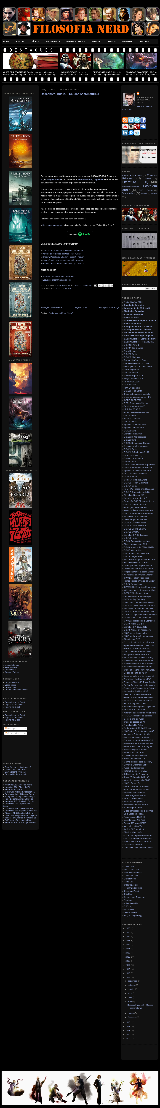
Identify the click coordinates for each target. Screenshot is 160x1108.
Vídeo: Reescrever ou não (136, 412)
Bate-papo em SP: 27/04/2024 (138, 326)
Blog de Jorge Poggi (133, 915)
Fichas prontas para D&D (135, 544)
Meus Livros (53, 41)
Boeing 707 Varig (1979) (135, 823)
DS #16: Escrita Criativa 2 (134, 504)
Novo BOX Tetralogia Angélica (138, 335)
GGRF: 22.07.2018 (132, 400)
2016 (128, 969)
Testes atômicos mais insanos (137, 841)
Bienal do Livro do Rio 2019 (136, 363)
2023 (128, 940)
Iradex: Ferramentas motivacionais (20, 818)
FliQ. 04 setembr (131, 388)
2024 (128, 936)
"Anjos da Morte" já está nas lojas (139, 572)
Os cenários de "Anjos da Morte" (139, 568)
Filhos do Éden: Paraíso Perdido (138, 510)
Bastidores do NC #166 (134, 820)
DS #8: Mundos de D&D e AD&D (139, 547)
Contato (144, 41)
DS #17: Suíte (130, 486)
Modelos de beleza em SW (136, 805)
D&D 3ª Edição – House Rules (138, 838)
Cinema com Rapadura (134, 897)
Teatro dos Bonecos (133, 872)
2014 (128, 977)
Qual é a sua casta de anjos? (18, 767)
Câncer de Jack (131, 875)
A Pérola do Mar (131, 903)
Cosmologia (10, 670)
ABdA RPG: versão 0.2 (134, 758)
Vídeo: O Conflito (132, 418)
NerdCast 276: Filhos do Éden (18, 787)
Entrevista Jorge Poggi (134, 801)
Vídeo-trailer (10, 685)
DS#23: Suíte (130, 431)
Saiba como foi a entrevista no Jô (139, 676)
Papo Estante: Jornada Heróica (19, 799)
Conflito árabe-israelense (135, 755)
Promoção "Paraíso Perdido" (137, 507)
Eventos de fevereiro (133, 458)
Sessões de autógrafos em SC (138, 667)
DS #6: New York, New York (136, 553)
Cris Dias (128, 894)
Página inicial (81, 307)
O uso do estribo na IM (134, 722)
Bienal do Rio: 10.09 (133, 434)
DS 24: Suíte (130, 415)
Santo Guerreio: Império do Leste (140, 320)
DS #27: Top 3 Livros (133, 348)
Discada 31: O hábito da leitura (19, 813)
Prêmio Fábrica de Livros (16, 689)
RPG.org (128, 906)
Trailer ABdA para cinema (135, 709)
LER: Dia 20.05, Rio (133, 409)
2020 (128, 953)
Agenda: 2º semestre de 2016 (137, 470)
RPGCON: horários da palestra (138, 716)
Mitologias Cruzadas (134, 311)
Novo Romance (131, 351)
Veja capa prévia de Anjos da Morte (140, 590)
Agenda (96, 41)
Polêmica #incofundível (134, 792)
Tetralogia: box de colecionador (138, 366)
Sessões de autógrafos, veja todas (139, 706)
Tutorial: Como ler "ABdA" (135, 771)
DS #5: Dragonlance (133, 556)
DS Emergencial (131, 369)
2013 (128, 1022)
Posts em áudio (63, 289)
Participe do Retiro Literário (137, 329)
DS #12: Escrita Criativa (135, 529)
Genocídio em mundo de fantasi (138, 847)
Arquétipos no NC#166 (134, 817)
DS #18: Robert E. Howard (136, 483)
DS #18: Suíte (130, 476)
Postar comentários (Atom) (61, 313)
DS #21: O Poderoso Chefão (137, 452)
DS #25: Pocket (131, 372)
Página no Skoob (12, 707)
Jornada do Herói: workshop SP (138, 740)
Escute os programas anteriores (57, 280)
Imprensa (127, 41)
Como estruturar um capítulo (137, 394)
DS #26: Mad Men (132, 357)
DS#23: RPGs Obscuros (135, 437)
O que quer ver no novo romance (139, 670)
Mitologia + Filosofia (130, 186)
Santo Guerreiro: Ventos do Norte (140, 339)
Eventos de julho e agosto (136, 446)
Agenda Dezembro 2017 (135, 424)
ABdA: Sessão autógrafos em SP (139, 731)
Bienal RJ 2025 (131, 317)
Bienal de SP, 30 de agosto (136, 535)
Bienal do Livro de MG (134, 495)
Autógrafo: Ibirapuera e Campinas (139, 685)
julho (130, 993)
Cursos (111, 41)
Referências (10, 687)
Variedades (128, 193)
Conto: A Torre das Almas (135, 480)
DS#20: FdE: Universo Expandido (139, 464)
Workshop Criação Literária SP (138, 700)
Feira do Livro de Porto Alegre (137, 596)
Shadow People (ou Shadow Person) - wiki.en (63, 257)
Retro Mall (128, 882)
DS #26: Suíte (130, 354)
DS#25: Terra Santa (133, 391)
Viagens (144, 193)
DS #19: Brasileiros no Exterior (138, 467)
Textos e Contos (75, 41)
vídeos (154, 193)
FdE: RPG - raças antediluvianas (139, 489)
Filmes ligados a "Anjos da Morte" (139, 581)
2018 (128, 961)
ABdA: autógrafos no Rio (135, 749)
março (131, 1013)
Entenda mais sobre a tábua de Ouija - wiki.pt (63, 263)
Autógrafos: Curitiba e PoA (136, 691)
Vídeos (36, 41)
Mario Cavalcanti (131, 869)
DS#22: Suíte (130, 440)
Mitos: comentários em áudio (137, 786)
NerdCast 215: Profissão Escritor (20, 801)
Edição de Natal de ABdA (135, 673)
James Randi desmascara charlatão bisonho (63, 260)
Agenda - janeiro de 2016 (135, 498)
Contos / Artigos (12, 672)
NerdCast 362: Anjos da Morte (18, 785)
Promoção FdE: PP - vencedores (139, 501)
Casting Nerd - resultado (16, 774)
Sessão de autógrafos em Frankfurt (139, 559)
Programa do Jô (12, 682)
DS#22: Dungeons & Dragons (137, 443)
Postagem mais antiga (109, 307)
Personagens (11, 667)
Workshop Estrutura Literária (137, 734)
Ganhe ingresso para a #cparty (138, 762)
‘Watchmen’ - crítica (133, 844)
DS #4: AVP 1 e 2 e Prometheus (138, 617)
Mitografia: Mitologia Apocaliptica (20, 792)
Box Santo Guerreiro (134, 305)
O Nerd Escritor (131, 885)
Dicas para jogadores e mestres (138, 811)
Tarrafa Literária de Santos (136, 360)
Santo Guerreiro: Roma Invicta (139, 342)
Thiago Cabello (53, 179)
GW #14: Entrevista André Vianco (139, 611)
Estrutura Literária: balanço (136, 765)
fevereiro (132, 1017)
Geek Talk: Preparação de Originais (21, 815)
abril (130, 1001)
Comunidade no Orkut (15, 702)
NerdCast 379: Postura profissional (21, 822)
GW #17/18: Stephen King (136, 593)
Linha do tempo (12, 665)
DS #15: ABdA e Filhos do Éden (138, 513)
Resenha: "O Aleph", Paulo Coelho (139, 682)
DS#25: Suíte (130, 385)
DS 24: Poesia (130, 421)
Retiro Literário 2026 (133, 302)
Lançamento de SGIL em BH (137, 308)
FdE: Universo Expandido (135, 473)
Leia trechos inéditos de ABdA (137, 694)
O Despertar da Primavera (136, 774)
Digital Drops (130, 879)
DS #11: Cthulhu (131, 532)
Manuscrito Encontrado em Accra (139, 608)
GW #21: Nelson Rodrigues (136, 578)
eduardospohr (63, 285)
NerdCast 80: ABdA (14, 789)
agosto (131, 989)
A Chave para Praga (133, 808)
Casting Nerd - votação (15, 772)
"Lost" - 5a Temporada (134, 768)
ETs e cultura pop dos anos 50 (138, 835)
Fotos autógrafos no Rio (135, 703)
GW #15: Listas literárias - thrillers (139, 605)
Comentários (12, 733)
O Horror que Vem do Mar (136, 519)
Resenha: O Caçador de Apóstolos (139, 688)
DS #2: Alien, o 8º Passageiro (137, 630)
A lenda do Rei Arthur (133, 725)
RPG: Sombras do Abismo (136, 403)
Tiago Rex (98, 179)
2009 (128, 1038)
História (148, 179)
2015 (128, 973)
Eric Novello (129, 909)
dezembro (133, 981)
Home (6, 41)
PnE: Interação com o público (18, 820)
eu (42, 179)
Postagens (11, 728)
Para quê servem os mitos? (136, 789)
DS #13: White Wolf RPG (135, 526)
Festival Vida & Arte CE (134, 406)
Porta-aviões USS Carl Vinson (137, 728)
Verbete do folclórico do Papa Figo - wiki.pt (62, 254)
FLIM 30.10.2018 (131, 382)
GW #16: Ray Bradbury (134, 599)
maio (130, 997)
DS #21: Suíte (130, 449)
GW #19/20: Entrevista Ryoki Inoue (140, 587)
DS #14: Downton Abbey (135, 523)
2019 (128, 957)
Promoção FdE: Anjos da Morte (138, 565)
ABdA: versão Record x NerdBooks (140, 713)
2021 (128, 949)
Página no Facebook (14, 704)
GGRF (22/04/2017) (133, 455)
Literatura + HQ (135, 182)
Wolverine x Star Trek (134, 826)
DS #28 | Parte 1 (131, 345)
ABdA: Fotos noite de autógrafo (138, 746)
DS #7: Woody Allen (133, 550)
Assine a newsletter (133, 314)
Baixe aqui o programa (53, 225)
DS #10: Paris (130, 538)
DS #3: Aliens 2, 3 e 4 (134, 624)
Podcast (21, 41)
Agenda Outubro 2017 (134, 427)
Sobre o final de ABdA (134, 752)
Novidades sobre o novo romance (139, 664)
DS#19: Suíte (130, 461)
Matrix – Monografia (133, 832)
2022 (128, 944)
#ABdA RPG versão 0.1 (134, 829)
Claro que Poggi (131, 891)
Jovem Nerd (129, 866)
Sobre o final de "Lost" (134, 719)
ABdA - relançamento (133, 798)
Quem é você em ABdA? (16, 769)
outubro (132, 985)
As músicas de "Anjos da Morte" (138, 575)
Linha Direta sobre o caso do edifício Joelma (63, 250)
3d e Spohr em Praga (134, 814)
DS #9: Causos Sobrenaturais (137, 541)
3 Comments (86, 285)
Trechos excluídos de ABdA (136, 737)
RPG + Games (146, 190)
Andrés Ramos (85, 179)
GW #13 (140, 614)
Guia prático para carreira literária (139, 602)
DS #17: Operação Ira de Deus (138, 492)
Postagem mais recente (51, 307)
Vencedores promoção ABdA (137, 780)
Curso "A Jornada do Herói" (136, 777)
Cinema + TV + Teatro (132, 175)
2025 (128, 932)
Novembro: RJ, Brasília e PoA (137, 679)
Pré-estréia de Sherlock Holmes (138, 743)
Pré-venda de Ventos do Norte (138, 333)
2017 (128, 965)
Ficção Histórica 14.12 (134, 378)
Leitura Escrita (130, 912)
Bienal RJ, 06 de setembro (136, 516)
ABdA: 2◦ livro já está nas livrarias (139, 697)
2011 (128, 1030)
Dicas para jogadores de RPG (137, 397)
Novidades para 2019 (134, 375)
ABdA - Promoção (132, 783)
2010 (128, 1034)
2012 (128, 1026)
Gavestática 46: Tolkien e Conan (19, 808)
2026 (128, 928)
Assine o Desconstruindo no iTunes (59, 276)
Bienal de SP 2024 (132, 323)
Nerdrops (128, 900)
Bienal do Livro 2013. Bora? (136, 562)
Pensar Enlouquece (133, 888)
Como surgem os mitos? (135, 795)
